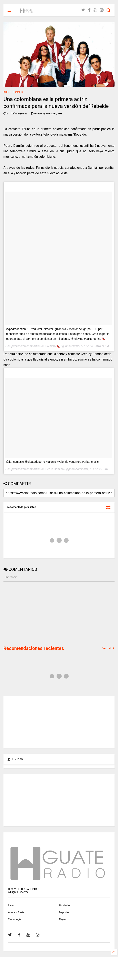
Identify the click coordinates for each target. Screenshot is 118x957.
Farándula (18, 92)
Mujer (62, 919)
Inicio (6, 92)
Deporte (64, 912)
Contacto (64, 905)
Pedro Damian (54, 469)
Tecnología (14, 919)
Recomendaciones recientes (33, 648)
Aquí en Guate (16, 912)
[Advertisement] (34, 613)
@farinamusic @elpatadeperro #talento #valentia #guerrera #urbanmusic (52, 461)
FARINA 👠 (52, 346)
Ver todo (108, 648)
